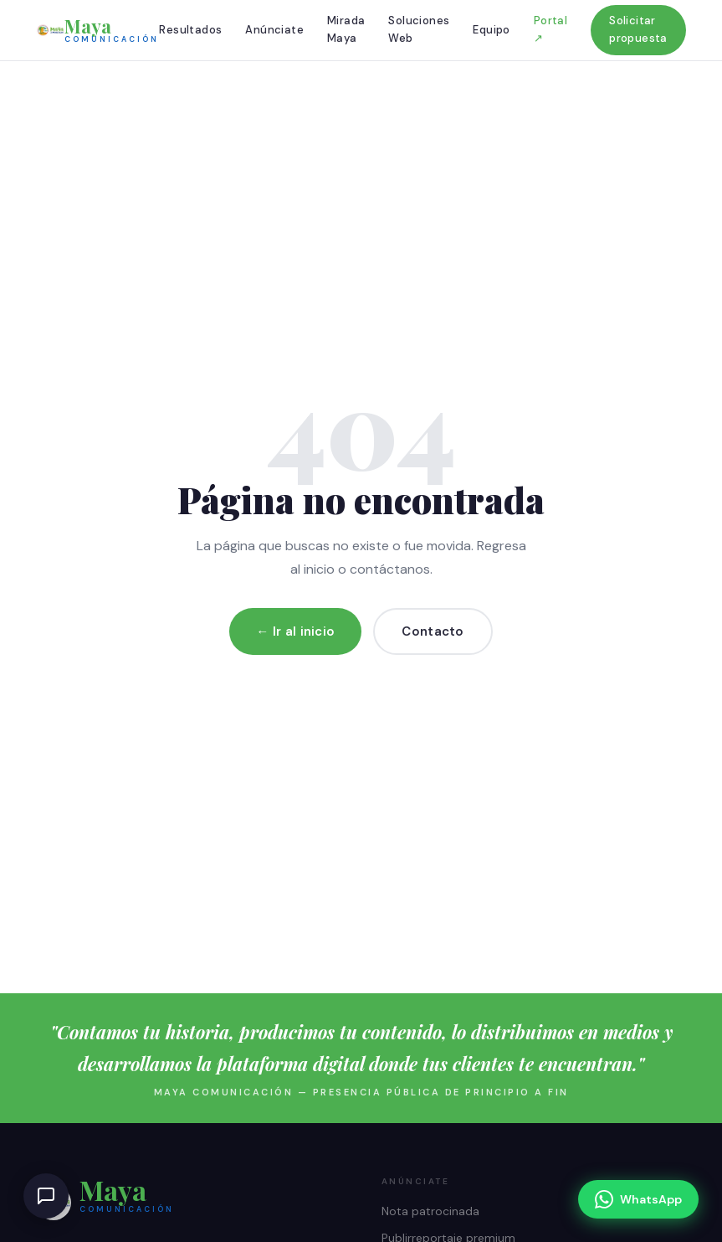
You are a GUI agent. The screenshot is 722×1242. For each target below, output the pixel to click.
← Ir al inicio (295, 631)
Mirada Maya (346, 29)
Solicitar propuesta (638, 29)
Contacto (432, 631)
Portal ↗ (550, 29)
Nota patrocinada (430, 1211)
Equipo (491, 30)
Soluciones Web (418, 29)
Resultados (190, 30)
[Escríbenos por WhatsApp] (638, 1199)
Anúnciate (274, 30)
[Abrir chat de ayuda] (46, 1196)
